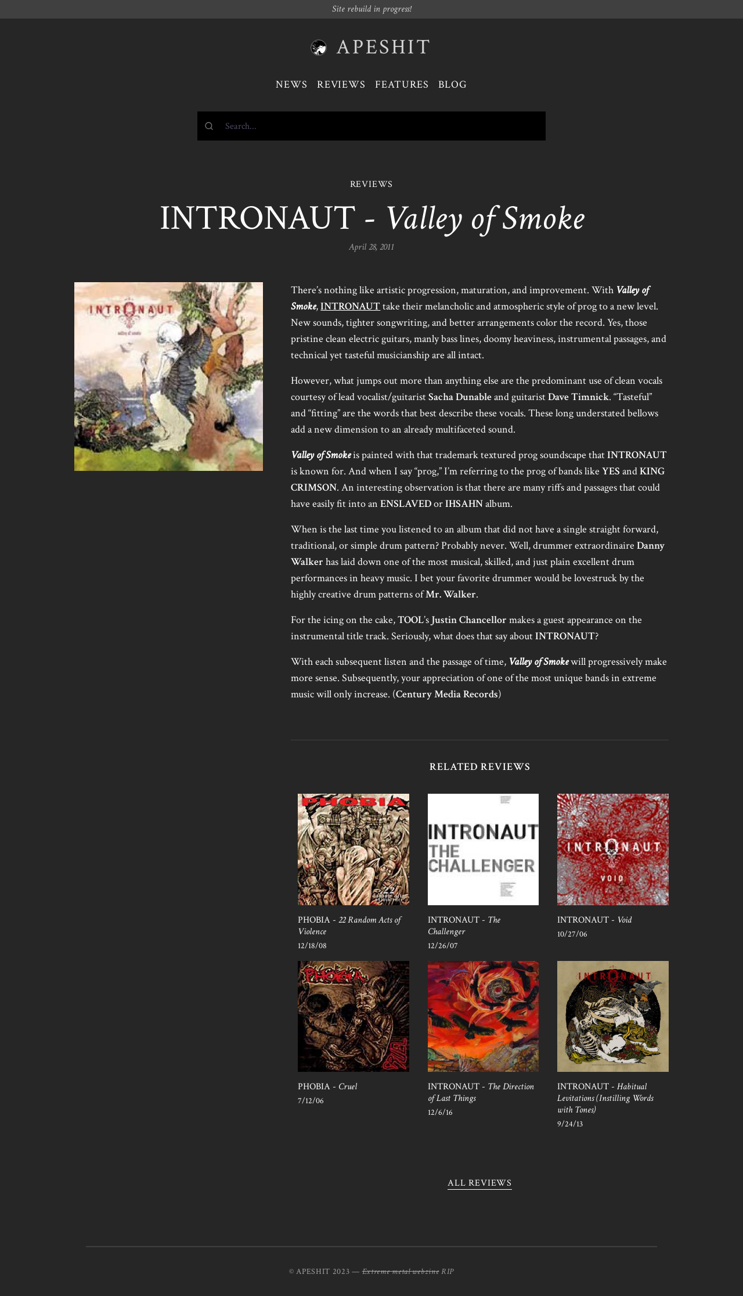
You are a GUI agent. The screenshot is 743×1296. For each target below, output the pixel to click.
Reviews (341, 84)
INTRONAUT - (464, 926)
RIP (447, 1271)
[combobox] (371, 126)
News (292, 84)
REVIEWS (372, 184)
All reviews (480, 1183)
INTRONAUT (350, 306)
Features (402, 84)
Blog (452, 84)
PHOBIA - (349, 926)
